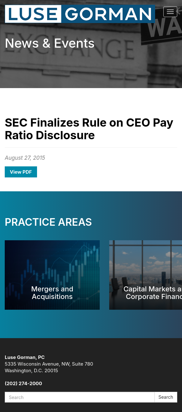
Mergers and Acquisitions (52, 292)
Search (166, 397)
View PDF (21, 172)
